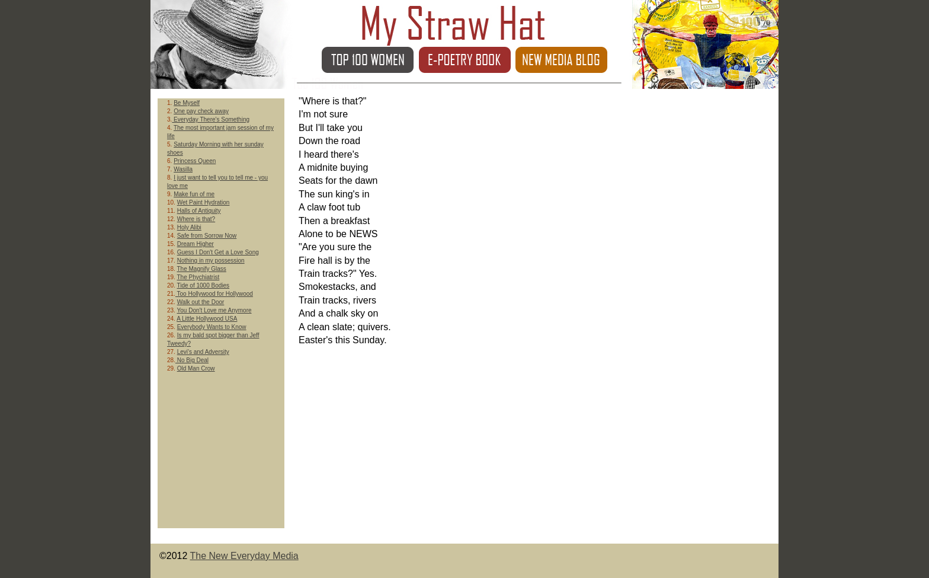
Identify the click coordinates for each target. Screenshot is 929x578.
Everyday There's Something (210, 119)
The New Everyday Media (244, 556)
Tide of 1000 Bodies (203, 285)
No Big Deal (192, 360)
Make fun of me (194, 194)
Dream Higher (195, 244)
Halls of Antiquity (199, 210)
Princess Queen (195, 161)
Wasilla (183, 169)
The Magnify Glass (201, 269)
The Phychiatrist (198, 277)
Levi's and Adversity (203, 352)
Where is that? (196, 219)
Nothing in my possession (211, 260)
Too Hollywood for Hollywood (214, 293)
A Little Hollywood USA (207, 318)
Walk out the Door (201, 302)
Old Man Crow (196, 368)
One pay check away (201, 111)
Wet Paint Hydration (203, 202)
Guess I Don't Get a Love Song (218, 252)
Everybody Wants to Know (211, 327)
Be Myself (187, 103)
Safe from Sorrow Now (207, 235)
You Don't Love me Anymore (214, 310)
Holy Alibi (189, 227)
